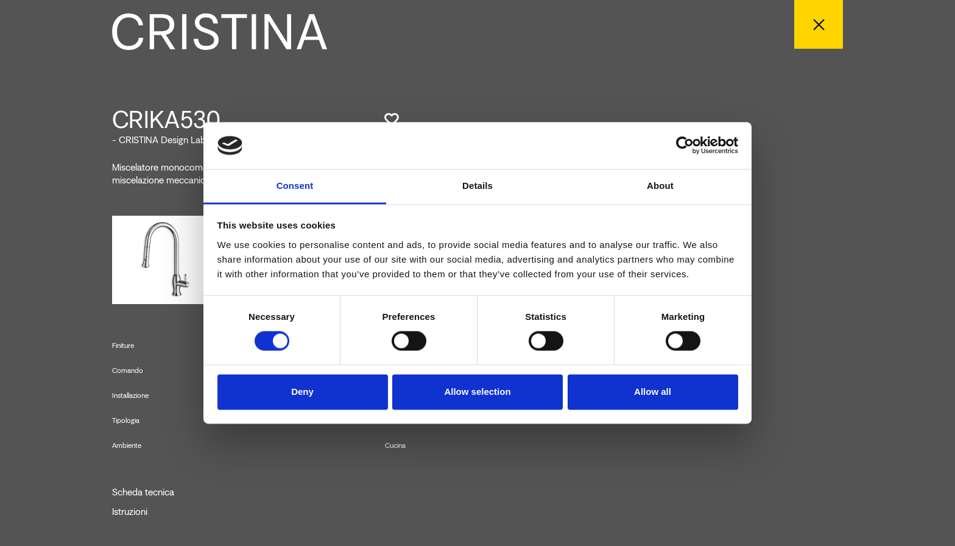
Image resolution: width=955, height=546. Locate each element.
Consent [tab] (295, 185)
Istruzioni (129, 512)
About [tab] (660, 185)
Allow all (652, 391)
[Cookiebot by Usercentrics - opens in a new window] (685, 145)
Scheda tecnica (143, 492)
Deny (302, 391)
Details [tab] (477, 185)
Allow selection (477, 391)
